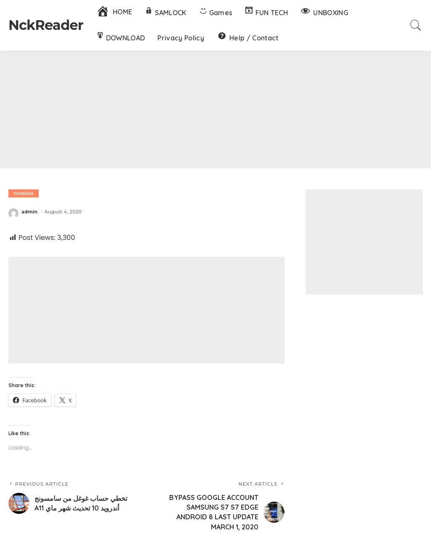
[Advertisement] (215, 109)
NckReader (45, 25)
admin (29, 212)
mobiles (23, 193)
